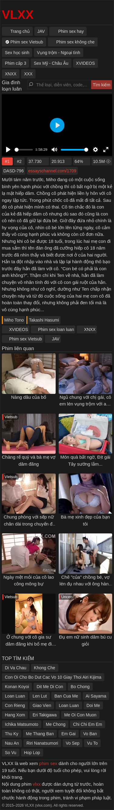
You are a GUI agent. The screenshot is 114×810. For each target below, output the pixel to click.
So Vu (10, 752)
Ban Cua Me (66, 696)
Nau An (12, 743)
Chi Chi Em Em (87, 724)
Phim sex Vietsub (25, 338)
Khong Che (44, 667)
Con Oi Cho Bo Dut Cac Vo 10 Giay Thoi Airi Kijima (53, 677)
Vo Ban (90, 733)
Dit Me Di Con (49, 686)
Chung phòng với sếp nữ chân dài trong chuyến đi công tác (29, 523)
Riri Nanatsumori (42, 743)
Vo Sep (72, 743)
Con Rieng (15, 705)
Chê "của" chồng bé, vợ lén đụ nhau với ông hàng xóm (85, 583)
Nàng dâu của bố (28, 397)
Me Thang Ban (40, 733)
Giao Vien (42, 705)
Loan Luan (15, 696)
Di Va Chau (15, 667)
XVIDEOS (18, 329)
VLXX (17, 14)
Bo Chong (80, 686)
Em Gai (68, 733)
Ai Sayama (96, 696)
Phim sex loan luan (56, 329)
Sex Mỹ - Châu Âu (51, 63)
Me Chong (56, 724)
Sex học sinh (17, 52)
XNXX (89, 329)
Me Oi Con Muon (80, 714)
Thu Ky (11, 733)
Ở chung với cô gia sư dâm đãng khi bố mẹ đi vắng (28, 643)
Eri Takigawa (45, 714)
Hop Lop (32, 752)
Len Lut (40, 696)
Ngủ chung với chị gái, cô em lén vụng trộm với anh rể (85, 404)
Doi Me (93, 705)
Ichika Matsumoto (21, 724)
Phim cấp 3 (15, 63)
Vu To (92, 743)
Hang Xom (15, 714)
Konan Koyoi (17, 686)
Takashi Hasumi (44, 320)
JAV (56, 338)
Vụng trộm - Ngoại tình (58, 52)
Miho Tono (14, 320)
